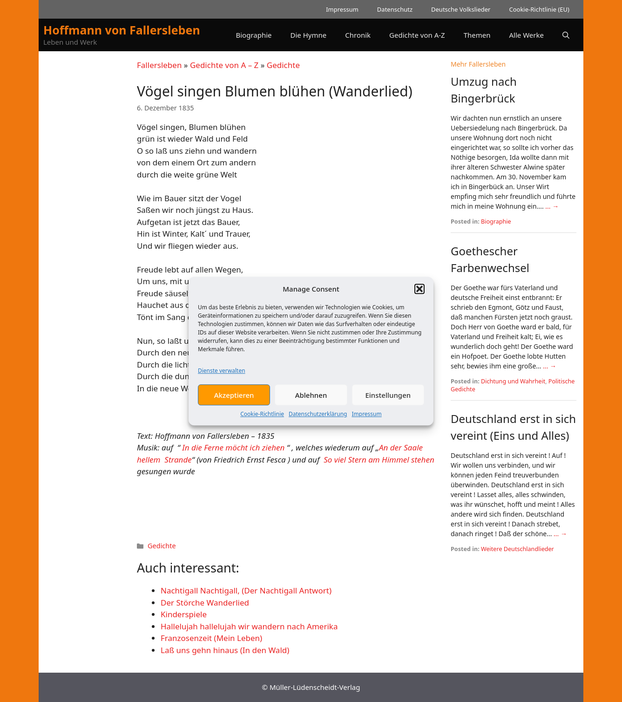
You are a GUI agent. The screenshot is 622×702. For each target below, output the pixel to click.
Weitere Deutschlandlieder (517, 549)
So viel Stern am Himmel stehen (379, 459)
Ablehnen (311, 400)
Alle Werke (526, 35)
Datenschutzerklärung (318, 419)
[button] (419, 294)
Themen (477, 35)
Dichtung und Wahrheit (513, 381)
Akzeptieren (234, 400)
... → (552, 206)
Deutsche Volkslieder (460, 9)
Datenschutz (394, 9)
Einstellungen (388, 400)
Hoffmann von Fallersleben (121, 30)
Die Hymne (309, 35)
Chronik (358, 35)
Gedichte (283, 65)
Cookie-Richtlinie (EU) (539, 9)
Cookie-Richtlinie (262, 419)
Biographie (253, 35)
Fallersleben (159, 65)
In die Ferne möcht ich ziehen (233, 447)
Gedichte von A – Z (224, 65)
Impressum (366, 419)
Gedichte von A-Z (417, 35)
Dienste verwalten (221, 376)
